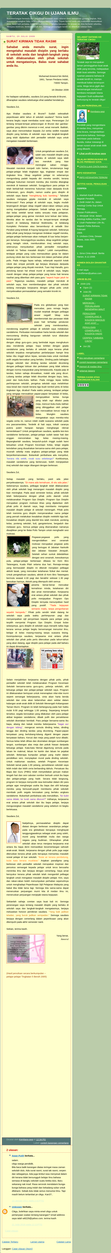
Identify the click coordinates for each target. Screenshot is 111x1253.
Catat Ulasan (11, 1231)
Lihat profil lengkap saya (92, 153)
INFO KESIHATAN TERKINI (93, 177)
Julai (85, 291)
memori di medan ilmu (90, 366)
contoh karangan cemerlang (54, 1143)
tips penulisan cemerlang (91, 358)
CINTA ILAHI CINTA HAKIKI (93, 166)
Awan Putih (18, 1155)
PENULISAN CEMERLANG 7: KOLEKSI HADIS (92, 330)
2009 (83, 284)
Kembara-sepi (97, 111)
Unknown (17, 1207)
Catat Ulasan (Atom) (22, 1248)
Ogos (86, 287)
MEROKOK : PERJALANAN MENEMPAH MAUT (94, 306)
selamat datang (87, 371)
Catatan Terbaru (10, 1242)
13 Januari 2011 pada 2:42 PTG (28, 1200)
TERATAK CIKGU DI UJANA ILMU (42, 13)
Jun (85, 346)
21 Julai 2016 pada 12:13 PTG (27, 1224)
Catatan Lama (64, 1242)
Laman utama (37, 1242)
